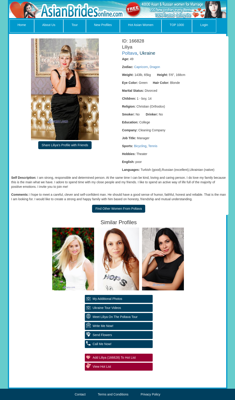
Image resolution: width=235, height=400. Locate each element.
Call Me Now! (102, 344)
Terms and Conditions (113, 394)
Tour (74, 25)
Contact (80, 394)
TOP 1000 (177, 25)
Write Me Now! (103, 326)
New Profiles (103, 25)
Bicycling (140, 146)
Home (22, 25)
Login (204, 25)
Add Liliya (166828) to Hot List (114, 357)
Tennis (152, 146)
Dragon (155, 67)
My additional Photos (107, 299)
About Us (48, 25)
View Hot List (102, 366)
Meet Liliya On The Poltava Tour (115, 317)
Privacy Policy (150, 394)
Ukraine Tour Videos (107, 308)
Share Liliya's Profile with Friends (65, 145)
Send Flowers (102, 335)
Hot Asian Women (140, 25)
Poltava (129, 53)
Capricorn (141, 67)
